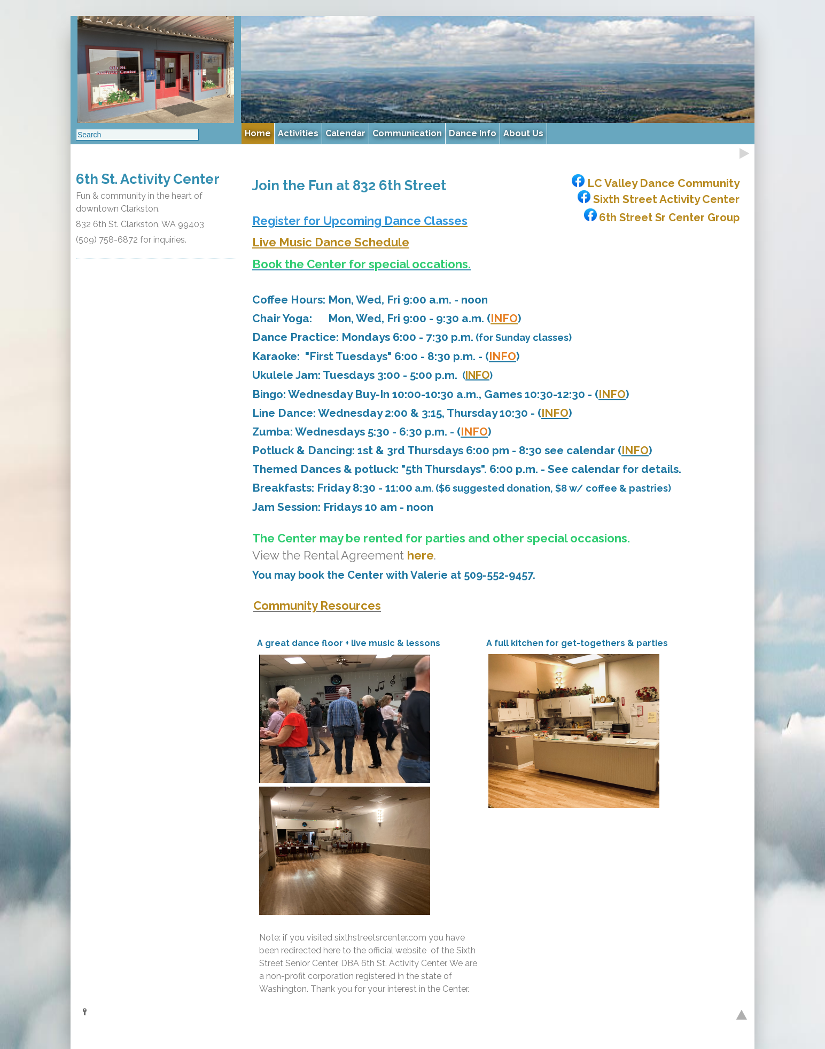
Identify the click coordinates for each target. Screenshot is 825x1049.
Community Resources (317, 605)
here (420, 555)
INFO (477, 375)
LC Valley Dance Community (654, 183)
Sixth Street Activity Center (657, 199)
